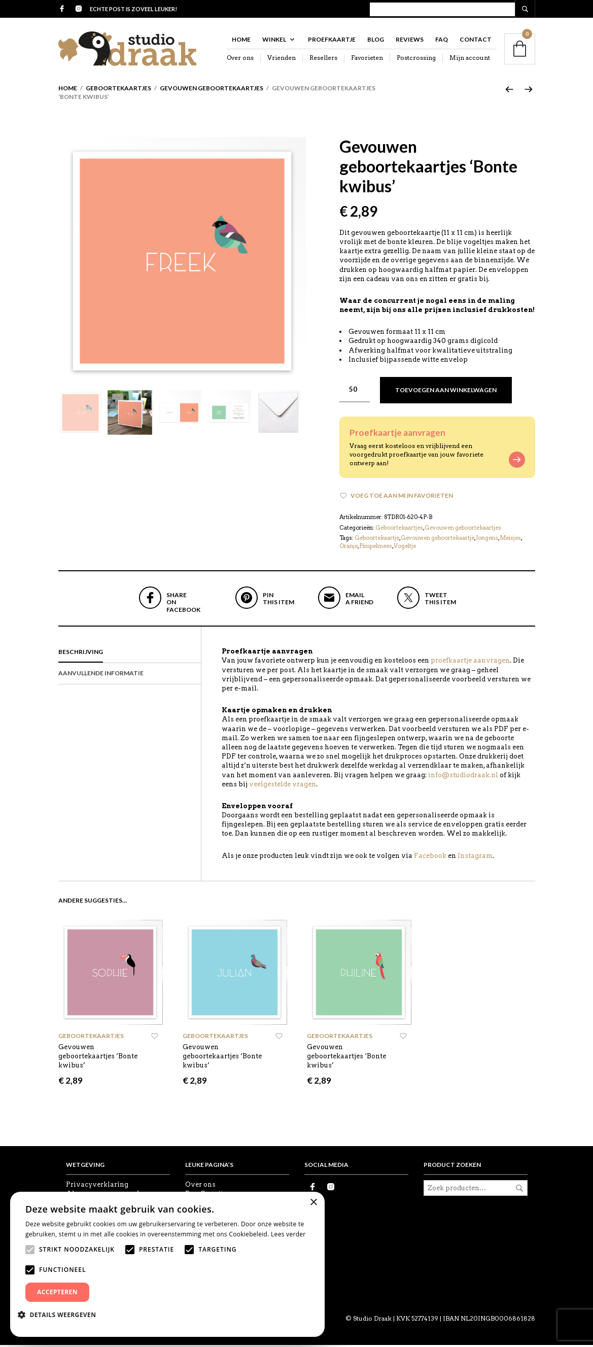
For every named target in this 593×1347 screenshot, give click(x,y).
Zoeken (519, 1190)
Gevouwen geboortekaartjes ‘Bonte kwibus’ (97, 1058)
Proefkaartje (332, 41)
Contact (476, 41)
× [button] (313, 1202)
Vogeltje (405, 547)
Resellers (323, 59)
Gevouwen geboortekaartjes (211, 90)
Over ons (240, 59)
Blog (375, 41)
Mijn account (469, 59)
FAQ (441, 41)
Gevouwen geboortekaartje (437, 539)
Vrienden (281, 59)
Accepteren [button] (57, 1292)
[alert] (167, 1264)
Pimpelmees (375, 547)
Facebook (430, 857)
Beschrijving (80, 654)
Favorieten (367, 59)
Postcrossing (416, 59)
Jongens (487, 539)
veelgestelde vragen (282, 786)
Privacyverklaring (97, 1186)
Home (241, 41)
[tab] (129, 654)
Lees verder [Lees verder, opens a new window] (288, 1234)
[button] (60, 1314)
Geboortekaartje (377, 539)
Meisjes (510, 539)
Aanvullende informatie (101, 675)
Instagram (475, 857)
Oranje (348, 547)
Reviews (410, 41)
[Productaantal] (354, 391)
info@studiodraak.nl (463, 777)
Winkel (274, 41)
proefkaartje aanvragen (470, 662)
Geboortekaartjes (118, 90)
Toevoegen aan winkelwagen (446, 392)
